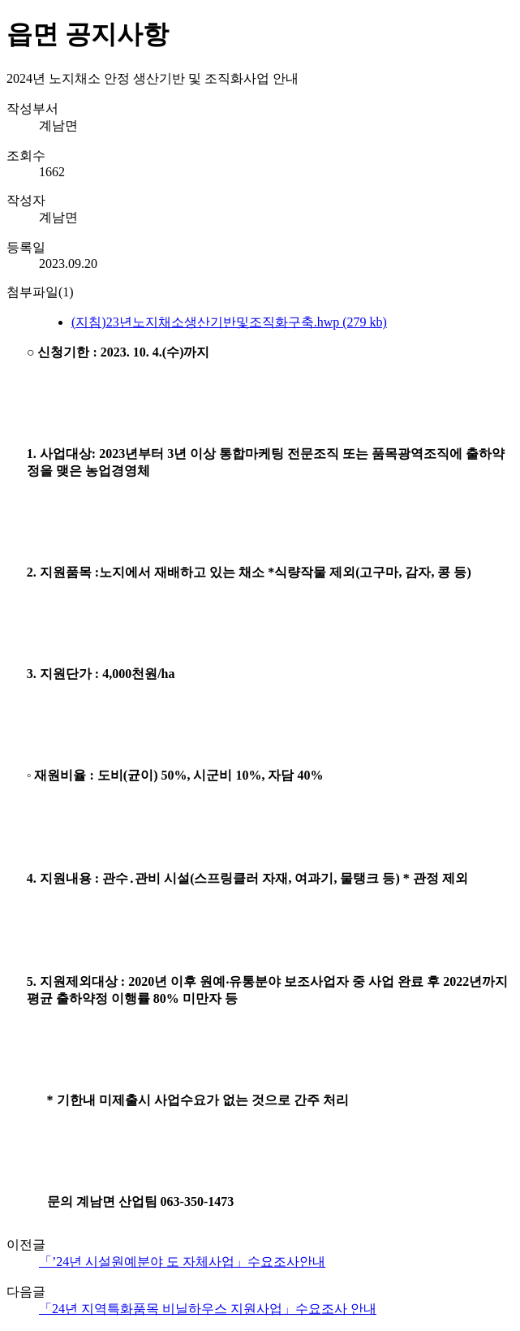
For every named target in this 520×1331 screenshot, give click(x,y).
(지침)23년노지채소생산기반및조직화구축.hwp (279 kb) (229, 322)
